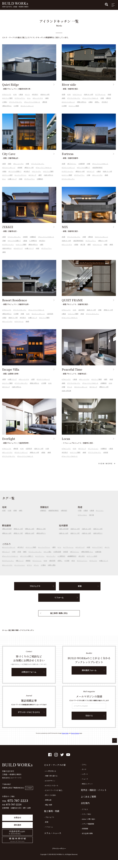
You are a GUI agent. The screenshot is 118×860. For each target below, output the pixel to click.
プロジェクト (7, 94)
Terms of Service (75, 733)
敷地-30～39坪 (104, 390)
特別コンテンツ (87, 784)
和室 (109, 94)
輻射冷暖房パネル (87, 555)
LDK (15, 94)
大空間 (16, 106)
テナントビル (83, 518)
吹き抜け (35, 94)
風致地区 (64, 513)
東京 (21, 513)
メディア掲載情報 (88, 824)
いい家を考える (50, 771)
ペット (28, 94)
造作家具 (50, 317)
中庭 (88, 178)
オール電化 (47, 555)
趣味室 (45, 102)
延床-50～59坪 (98, 532)
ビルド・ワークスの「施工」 (54, 790)
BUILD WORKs (15, 3)
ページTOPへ (114, 740)
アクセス (85, 809)
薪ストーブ (20, 564)
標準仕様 (48, 800)
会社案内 (85, 803)
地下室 (83, 248)
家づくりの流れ (50, 795)
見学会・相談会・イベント (94, 790)
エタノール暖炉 (8, 178)
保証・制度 (48, 805)
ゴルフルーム (77, 94)
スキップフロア (98, 550)
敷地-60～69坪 (7, 536)
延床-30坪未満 (66, 394)
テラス (30, 568)
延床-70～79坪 (107, 174)
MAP (29, 788)
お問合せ (17, 818)
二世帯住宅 (33, 244)
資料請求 (17, 825)
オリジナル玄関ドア (15, 174)
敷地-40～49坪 (34, 455)
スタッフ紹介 (86, 814)
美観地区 (40, 182)
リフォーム (59, 601)
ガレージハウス (38, 98)
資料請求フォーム (89, 674)
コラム (84, 765)
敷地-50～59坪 (108, 313)
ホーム (4, 630)
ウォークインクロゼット (32, 102)
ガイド (84, 769)
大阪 (47, 452)
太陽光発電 (57, 555)
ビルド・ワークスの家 (55, 764)
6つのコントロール (51, 785)
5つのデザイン (50, 781)
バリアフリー (40, 559)
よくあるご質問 (88, 796)
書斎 (40, 178)
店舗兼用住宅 (72, 559)
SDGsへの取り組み (88, 819)
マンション (100, 513)
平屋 (80, 513)
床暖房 (20, 171)
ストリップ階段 (8, 98)
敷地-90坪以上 (7, 106)
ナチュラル (93, 564)
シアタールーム (100, 94)
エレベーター (37, 174)
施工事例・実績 (13, 630)
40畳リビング (12, 182)
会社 (73, 564)
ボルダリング (18, 251)
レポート (85, 774)
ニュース (85, 779)
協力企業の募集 (87, 833)
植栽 (47, 98)
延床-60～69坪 (89, 94)
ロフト (107, 550)
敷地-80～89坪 (80, 174)
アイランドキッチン (16, 102)
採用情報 (85, 829)
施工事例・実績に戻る (59, 616)
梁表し (97, 102)
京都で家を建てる (51, 776)
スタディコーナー (67, 174)
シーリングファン (20, 178)
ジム (29, 98)
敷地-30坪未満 (7, 532)
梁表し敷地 (52, 568)
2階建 (21, 94)
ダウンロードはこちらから (29, 715)
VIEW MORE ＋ (107, 463)
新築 (63, 94)
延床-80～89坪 (45, 94)
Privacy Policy (65, 733)
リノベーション (93, 452)
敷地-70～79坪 (29, 171)
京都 (102, 98)
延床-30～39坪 (91, 313)
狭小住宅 (82, 559)
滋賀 (33, 382)
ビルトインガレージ (27, 106)
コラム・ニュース (52, 833)
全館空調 (82, 167)
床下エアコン (72, 167)
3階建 (4, 174)
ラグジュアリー (20, 98)
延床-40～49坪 (87, 532)
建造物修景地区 (98, 171)
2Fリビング (32, 178)
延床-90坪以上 (49, 178)
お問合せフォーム (29, 675)
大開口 (5, 102)
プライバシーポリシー (59, 848)
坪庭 (19, 555)
